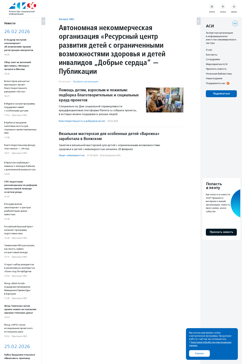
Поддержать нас (215, 83)
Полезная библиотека (219, 73)
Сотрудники (213, 59)
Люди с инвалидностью (72, 155)
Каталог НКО (66, 19)
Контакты (211, 54)
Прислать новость (216, 68)
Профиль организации (85, 81)
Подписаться (221, 93)
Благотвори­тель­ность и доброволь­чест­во (82, 121)
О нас (209, 49)
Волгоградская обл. (110, 155)
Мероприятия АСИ (216, 64)
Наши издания (214, 78)
